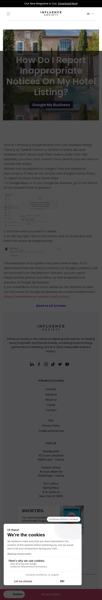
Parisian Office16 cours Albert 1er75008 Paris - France (51, 472)
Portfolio (51, 389)
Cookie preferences (51, 431)
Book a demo (51, 594)
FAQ (51, 420)
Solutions (51, 394)
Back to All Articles (51, 306)
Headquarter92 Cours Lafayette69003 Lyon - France (51, 455)
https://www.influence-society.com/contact (36, 297)
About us (51, 400)
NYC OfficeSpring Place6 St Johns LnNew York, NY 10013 (51, 490)
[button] (90, 14)
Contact (51, 410)
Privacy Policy (51, 426)
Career (51, 405)
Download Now (67, 3)
